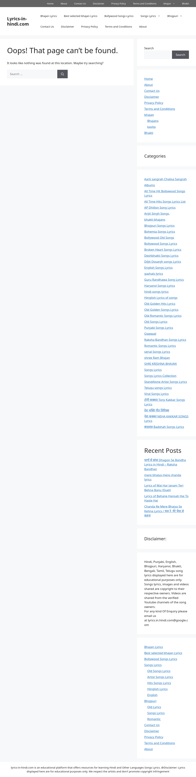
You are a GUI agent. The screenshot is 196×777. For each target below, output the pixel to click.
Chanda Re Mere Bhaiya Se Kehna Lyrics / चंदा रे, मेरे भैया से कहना (164, 510)
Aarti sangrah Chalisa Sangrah (165, 179)
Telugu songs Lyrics (158, 388)
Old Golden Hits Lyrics (159, 304)
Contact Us (80, 3)
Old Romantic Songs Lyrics (163, 316)
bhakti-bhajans (154, 219)
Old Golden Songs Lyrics (161, 310)
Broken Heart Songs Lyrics (162, 250)
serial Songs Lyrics (157, 352)
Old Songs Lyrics (155, 322)
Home (50, 3)
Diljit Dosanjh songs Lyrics (162, 262)
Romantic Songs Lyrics (160, 346)
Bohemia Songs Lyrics (159, 231)
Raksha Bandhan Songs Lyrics (165, 340)
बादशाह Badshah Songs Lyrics (164, 427)
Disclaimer (98, 3)
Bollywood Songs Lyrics (118, 16)
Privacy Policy (118, 3)
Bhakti (185, 3)
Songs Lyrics (152, 16)
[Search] (62, 74)
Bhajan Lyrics (48, 16)
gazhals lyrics (153, 274)
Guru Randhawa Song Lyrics (164, 280)
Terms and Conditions (144, 3)
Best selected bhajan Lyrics (80, 16)
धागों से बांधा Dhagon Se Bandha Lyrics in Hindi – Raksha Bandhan (165, 464)
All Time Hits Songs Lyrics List (165, 201)
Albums (149, 185)
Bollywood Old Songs (159, 238)
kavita (151, 127)
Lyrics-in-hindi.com (18, 21)
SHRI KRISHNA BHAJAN (160, 364)
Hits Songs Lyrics (159, 683)
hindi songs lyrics (156, 292)
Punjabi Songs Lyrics (158, 328)
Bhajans (153, 121)
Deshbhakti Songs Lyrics (161, 256)
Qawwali (150, 334)
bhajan (171, 3)
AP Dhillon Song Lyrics (159, 207)
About (64, 3)
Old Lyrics (154, 707)
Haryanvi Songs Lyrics (159, 286)
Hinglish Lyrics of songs (160, 298)
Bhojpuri (176, 16)
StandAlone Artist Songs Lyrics (165, 382)
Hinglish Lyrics (157, 689)
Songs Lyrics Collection (160, 376)
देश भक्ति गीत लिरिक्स (156, 410)
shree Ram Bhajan (157, 358)
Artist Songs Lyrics (160, 677)
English (152, 695)
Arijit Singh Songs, (157, 213)
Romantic (153, 719)
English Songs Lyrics (158, 268)
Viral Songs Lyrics (156, 394)
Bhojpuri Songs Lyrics (159, 225)
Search (149, 48)
